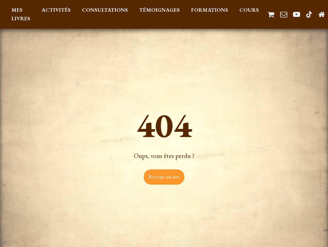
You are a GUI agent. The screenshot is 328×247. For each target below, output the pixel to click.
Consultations (105, 9)
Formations (209, 9)
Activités (56, 9)
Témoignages (159, 9)
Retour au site (164, 176)
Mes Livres (20, 14)
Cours (249, 9)
